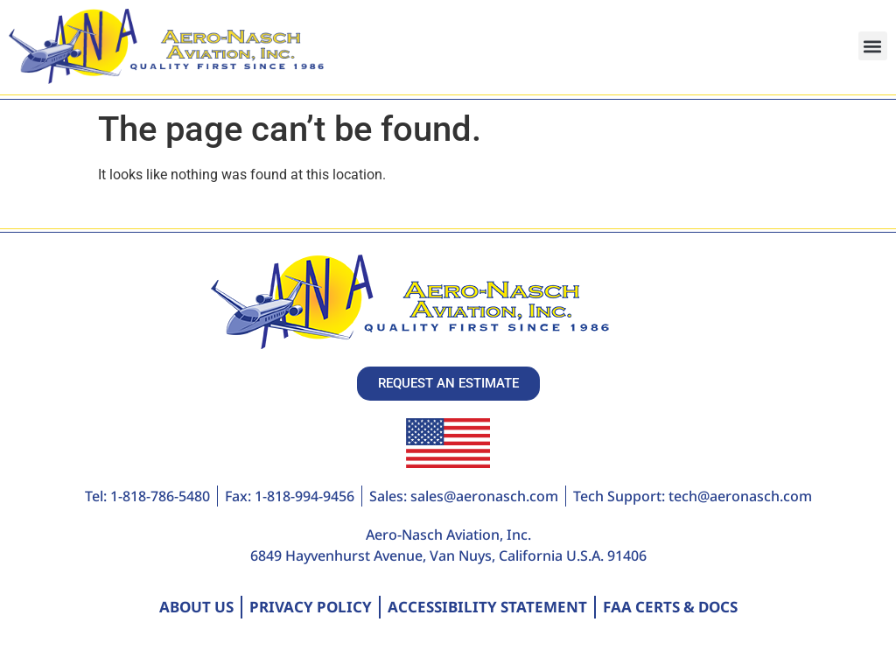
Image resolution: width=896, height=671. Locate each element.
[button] (872, 45)
